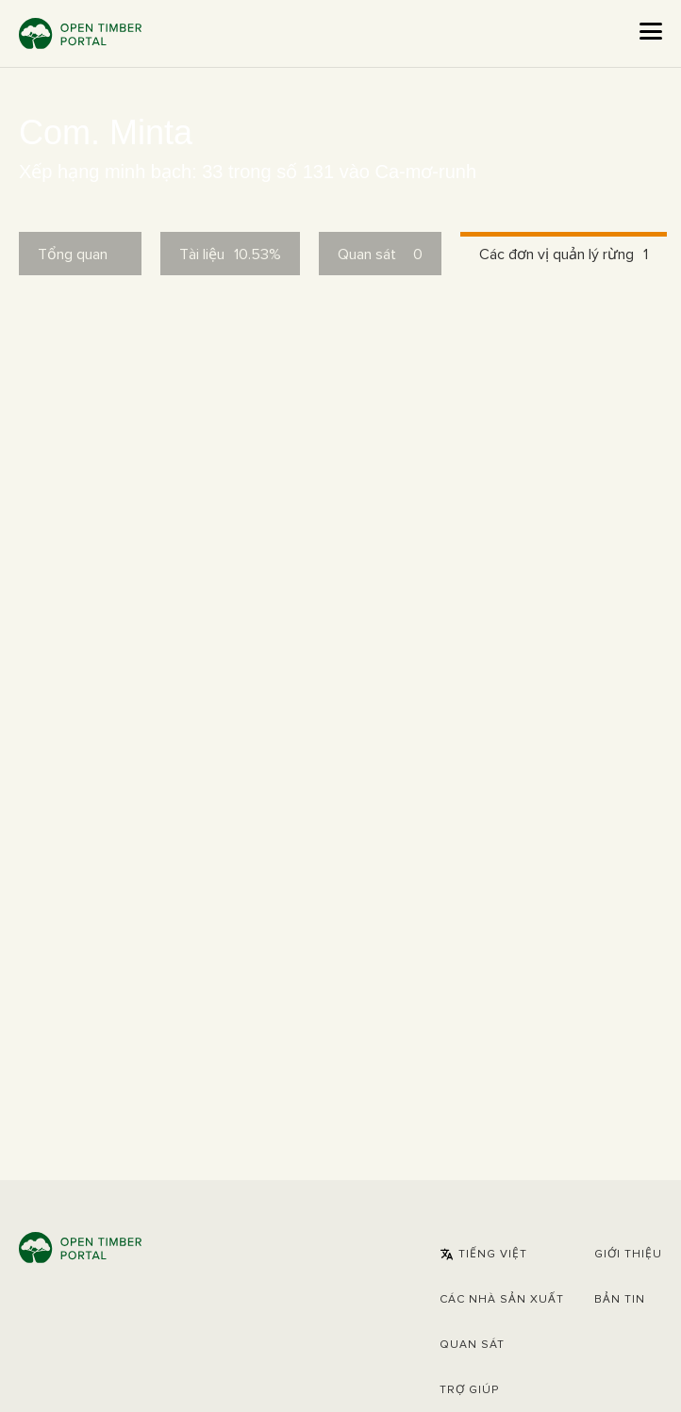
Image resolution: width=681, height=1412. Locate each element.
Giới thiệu (628, 1254)
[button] (483, 1254)
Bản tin (619, 1299)
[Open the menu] (650, 31)
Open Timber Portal (80, 33)
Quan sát (472, 1345)
